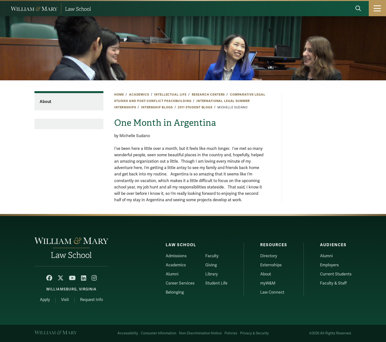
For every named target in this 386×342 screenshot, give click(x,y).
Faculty (212, 256)
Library (211, 274)
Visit (65, 299)
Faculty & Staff (333, 283)
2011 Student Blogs (195, 107)
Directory (268, 256)
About (45, 101)
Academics (139, 95)
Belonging (175, 292)
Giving (211, 265)
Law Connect (272, 292)
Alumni (172, 274)
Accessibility (127, 333)
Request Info (91, 299)
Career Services (180, 283)
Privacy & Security (254, 333)
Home (119, 95)
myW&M (267, 283)
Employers (329, 265)
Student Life (216, 283)
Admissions (176, 256)
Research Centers (208, 95)
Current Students (336, 274)
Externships (271, 265)
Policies (231, 333)
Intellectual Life (170, 95)
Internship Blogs (157, 107)
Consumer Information (158, 333)
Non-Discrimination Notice (200, 333)
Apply (45, 299)
